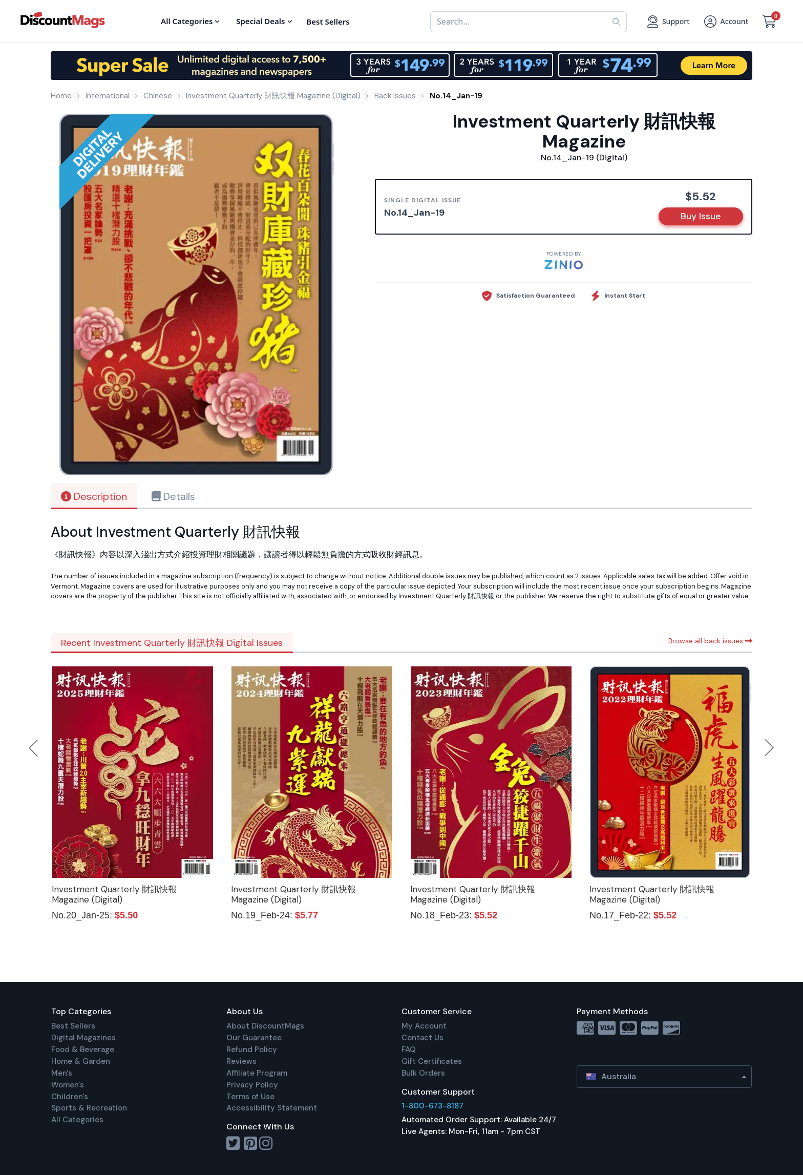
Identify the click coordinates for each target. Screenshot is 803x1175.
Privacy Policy (252, 1085)
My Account (424, 1026)
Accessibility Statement (271, 1108)
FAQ (409, 1049)
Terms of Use (250, 1097)
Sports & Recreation (89, 1108)
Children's (69, 1097)
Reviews (241, 1061)
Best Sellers (73, 1026)
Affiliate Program (256, 1073)
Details (173, 496)
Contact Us (422, 1038)
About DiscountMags (265, 1026)
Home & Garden (80, 1061)
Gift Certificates (432, 1061)
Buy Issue (701, 216)
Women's (67, 1085)
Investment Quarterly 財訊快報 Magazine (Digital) (114, 894)
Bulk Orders (423, 1073)
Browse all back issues (710, 640)
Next (769, 748)
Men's (61, 1073)
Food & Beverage (82, 1049)
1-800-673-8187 (432, 1106)
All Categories (77, 1120)
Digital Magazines (83, 1038)
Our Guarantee (254, 1038)
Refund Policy (251, 1049)
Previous (34, 748)
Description (94, 496)
